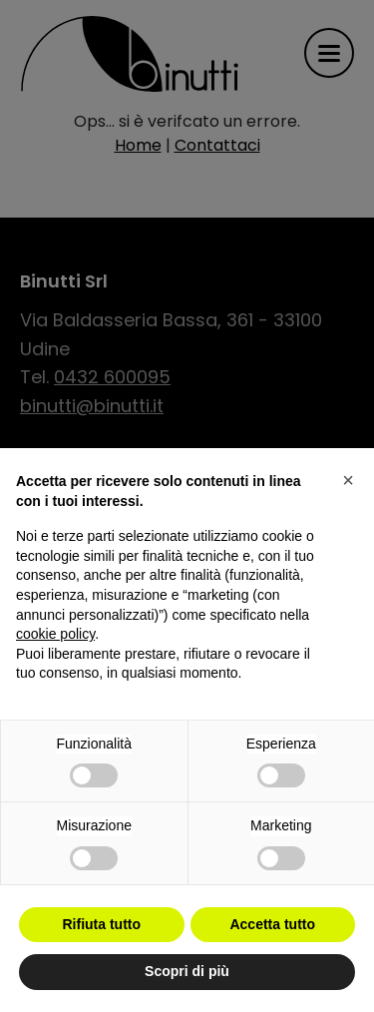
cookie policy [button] (55, 634)
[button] (348, 480)
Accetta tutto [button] (272, 924)
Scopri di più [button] (187, 971)
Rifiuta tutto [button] (101, 924)
